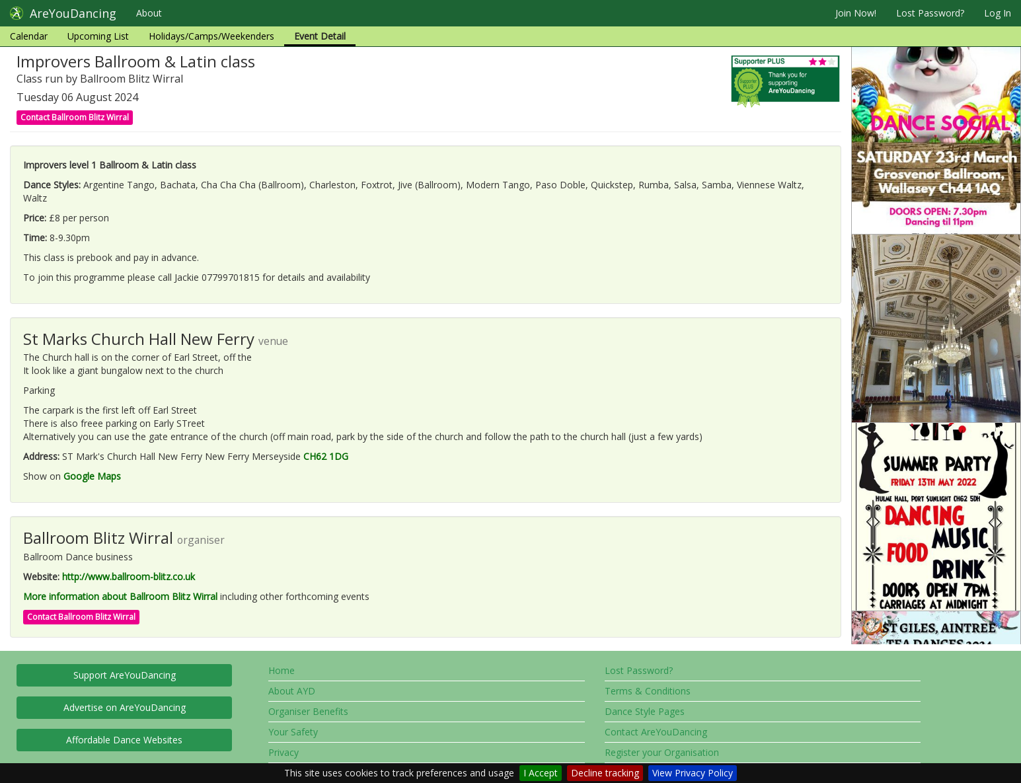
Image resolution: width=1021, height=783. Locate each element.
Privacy (283, 752)
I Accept (540, 772)
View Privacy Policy (692, 772)
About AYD (291, 691)
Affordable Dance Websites (124, 739)
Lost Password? (930, 13)
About (149, 13)
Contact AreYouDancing (656, 732)
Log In (997, 13)
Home (281, 670)
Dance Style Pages (645, 711)
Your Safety (293, 732)
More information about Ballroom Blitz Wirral (120, 596)
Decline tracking (605, 772)
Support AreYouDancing (124, 675)
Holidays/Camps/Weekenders (211, 36)
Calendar (29, 36)
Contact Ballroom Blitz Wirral (74, 117)
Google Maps (92, 476)
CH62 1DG (325, 456)
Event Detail (320, 36)
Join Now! (855, 13)
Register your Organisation (662, 752)
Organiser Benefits (308, 711)
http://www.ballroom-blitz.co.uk (128, 576)
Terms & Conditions (648, 691)
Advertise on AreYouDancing (124, 707)
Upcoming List (98, 36)
